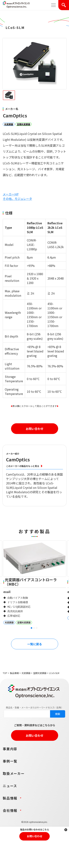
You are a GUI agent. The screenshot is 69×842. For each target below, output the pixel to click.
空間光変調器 (23, 124)
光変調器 (8, 124)
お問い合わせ (34, 428)
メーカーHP (11, 194)
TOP (5, 673)
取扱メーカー (14, 773)
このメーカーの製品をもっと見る (22, 465)
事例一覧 (10, 761)
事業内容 (10, 748)
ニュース (10, 785)
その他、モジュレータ (17, 198)
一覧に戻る (34, 644)
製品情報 (14, 673)
